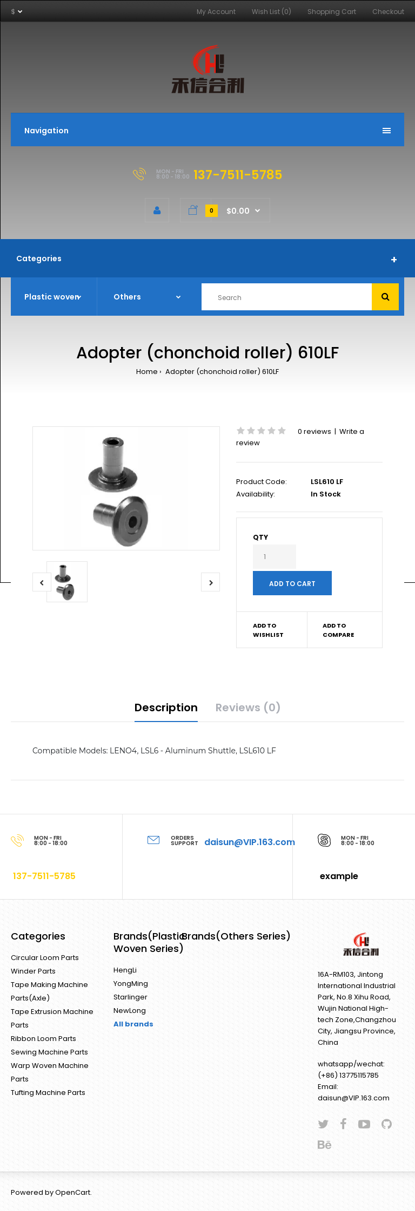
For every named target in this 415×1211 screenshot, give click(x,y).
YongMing (130, 983)
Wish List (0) (271, 11)
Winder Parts (33, 971)
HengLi (125, 970)
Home (147, 371)
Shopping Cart (331, 11)
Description (166, 707)
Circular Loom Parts (45, 958)
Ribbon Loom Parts (43, 1038)
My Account (216, 11)
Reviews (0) (248, 707)
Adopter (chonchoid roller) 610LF (221, 371)
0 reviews (314, 431)
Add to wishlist (268, 630)
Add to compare (338, 630)
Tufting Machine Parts (48, 1092)
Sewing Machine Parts (49, 1052)
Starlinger (130, 997)
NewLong (129, 1010)
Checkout (388, 11)
